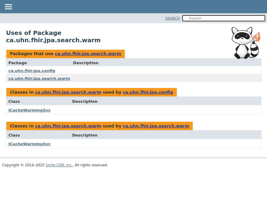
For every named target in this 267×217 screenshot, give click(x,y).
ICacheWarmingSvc (29, 110)
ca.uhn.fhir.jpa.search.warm (88, 53)
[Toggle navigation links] (8, 7)
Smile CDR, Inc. (59, 165)
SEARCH (172, 18)
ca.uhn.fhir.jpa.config (31, 70)
